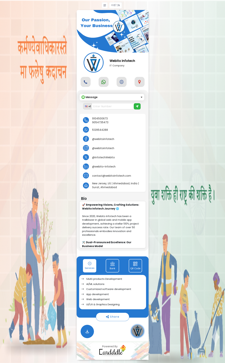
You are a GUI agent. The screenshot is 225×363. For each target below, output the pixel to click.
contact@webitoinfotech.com (111, 175)
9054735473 (100, 122)
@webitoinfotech (103, 139)
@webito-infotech (104, 166)
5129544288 (100, 130)
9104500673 (100, 118)
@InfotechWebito (103, 157)
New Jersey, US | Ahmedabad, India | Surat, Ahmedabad (115, 185)
